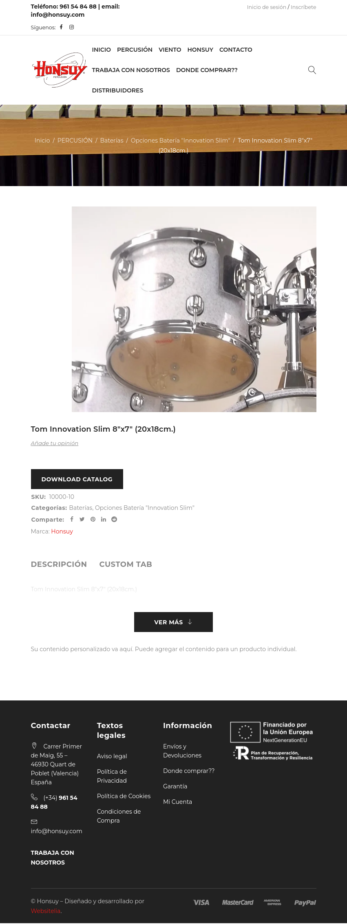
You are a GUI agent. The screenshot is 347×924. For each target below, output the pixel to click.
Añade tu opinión (55, 443)
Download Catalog (77, 479)
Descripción (59, 564)
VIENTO (170, 49)
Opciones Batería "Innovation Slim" (180, 140)
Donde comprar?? (188, 771)
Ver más (168, 622)
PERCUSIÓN (135, 49)
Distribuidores (118, 90)
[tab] (59, 565)
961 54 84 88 (78, 6)
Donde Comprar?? (207, 70)
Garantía (175, 787)
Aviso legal (112, 757)
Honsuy (200, 49)
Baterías (111, 140)
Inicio (101, 49)
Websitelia (46, 911)
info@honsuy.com (58, 14)
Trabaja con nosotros (131, 70)
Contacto (235, 49)
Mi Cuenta (177, 802)
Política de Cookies (124, 797)
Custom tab (125, 564)
